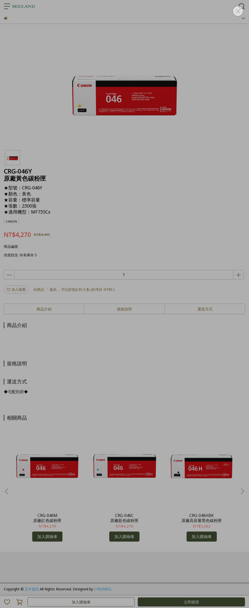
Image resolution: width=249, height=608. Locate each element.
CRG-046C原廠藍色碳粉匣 (124, 518)
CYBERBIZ (102, 589)
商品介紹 (44, 308)
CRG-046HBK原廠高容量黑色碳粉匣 (202, 518)
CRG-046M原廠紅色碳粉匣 (47, 518)
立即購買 (191, 601)
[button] (242, 491)
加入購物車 (81, 601)
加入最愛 (16, 289)
